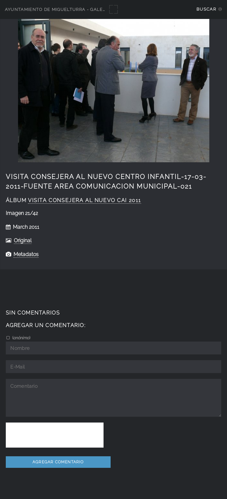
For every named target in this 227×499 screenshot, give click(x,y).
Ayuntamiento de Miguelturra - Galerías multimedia (74, 9)
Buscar (206, 9)
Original (23, 240)
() (20, 337)
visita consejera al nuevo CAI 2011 (84, 200)
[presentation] (55, 435)
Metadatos (26, 254)
